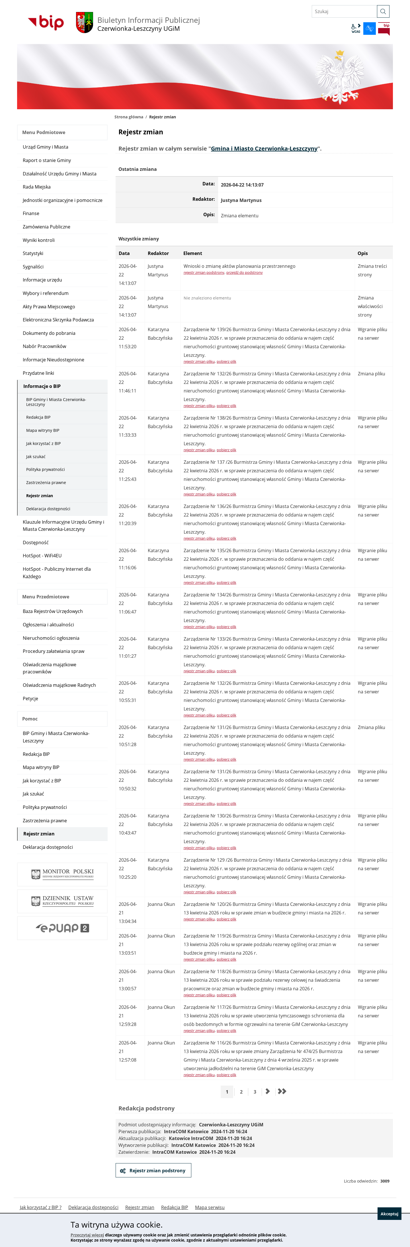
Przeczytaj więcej (87, 1235)
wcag (356, 28)
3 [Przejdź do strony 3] (257, 1092)
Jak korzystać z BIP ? (41, 1207)
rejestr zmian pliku (199, 361)
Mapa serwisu (210, 1207)
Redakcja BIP (38, 417)
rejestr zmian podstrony (204, 272)
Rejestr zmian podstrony (156, 1170)
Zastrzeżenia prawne (46, 482)
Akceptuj (386, 1230)
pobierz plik (226, 361)
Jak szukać (36, 456)
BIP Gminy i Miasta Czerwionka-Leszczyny (56, 402)
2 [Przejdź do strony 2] (243, 1092)
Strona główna (128, 117)
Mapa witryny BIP (42, 430)
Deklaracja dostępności (48, 508)
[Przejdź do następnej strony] (268, 1092)
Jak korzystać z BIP (43, 443)
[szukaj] (383, 11)
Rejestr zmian (39, 495)
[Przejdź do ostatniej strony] (281, 1092)
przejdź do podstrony (244, 272)
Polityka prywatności (45, 469)
